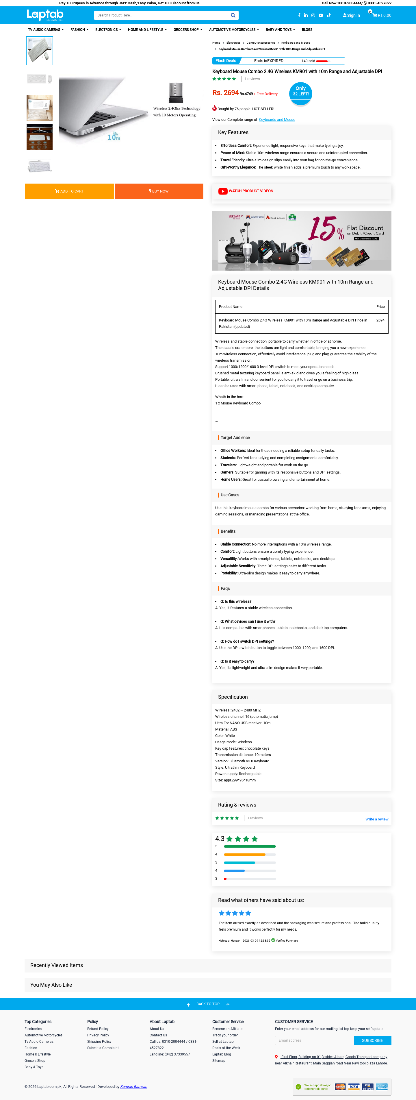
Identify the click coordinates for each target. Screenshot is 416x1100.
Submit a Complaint (103, 1048)
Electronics (106, 30)
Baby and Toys (279, 30)
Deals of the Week (226, 1048)
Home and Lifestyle (146, 30)
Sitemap (218, 1061)
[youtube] (321, 15)
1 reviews (252, 79)
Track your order (225, 1035)
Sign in (351, 15)
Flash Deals (226, 60)
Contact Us (158, 1035)
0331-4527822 (377, 3)
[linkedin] (306, 15)
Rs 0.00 (384, 15)
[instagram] (313, 15)
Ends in (260, 60)
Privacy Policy (98, 1035)
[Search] (166, 15)
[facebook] (299, 15)
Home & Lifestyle (38, 1054)
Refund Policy (98, 1029)
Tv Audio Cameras (39, 1042)
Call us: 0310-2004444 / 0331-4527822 (173, 1045)
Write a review (377, 819)
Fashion (78, 30)
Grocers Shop (187, 30)
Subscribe (372, 1040)
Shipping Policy (99, 1042)
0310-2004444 (349, 3)
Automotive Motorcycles (232, 30)
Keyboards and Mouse (277, 119)
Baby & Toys (34, 1067)
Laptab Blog (221, 1054)
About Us (157, 1029)
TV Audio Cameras (44, 30)
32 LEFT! (301, 94)
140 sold (308, 61)
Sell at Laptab (223, 1042)
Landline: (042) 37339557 (170, 1054)
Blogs (307, 30)
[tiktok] (328, 15)
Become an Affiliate (227, 1029)
